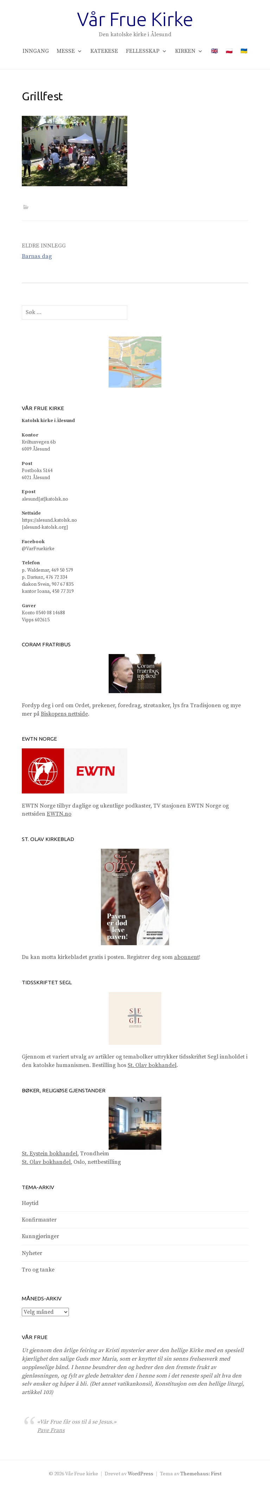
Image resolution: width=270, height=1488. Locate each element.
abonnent (186, 957)
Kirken (185, 51)
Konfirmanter (39, 1219)
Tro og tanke (38, 1269)
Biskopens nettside (64, 713)
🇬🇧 (214, 51)
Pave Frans (51, 1430)
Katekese (104, 51)
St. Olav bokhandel (152, 1065)
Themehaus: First (200, 1473)
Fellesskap (143, 51)
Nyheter (32, 1253)
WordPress (140, 1473)
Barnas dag (37, 256)
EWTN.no (59, 813)
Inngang (35, 51)
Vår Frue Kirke (135, 19)
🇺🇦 (244, 51)
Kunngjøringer (40, 1236)
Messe (66, 51)
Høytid (30, 1203)
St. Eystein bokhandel (49, 1153)
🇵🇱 (229, 51)
